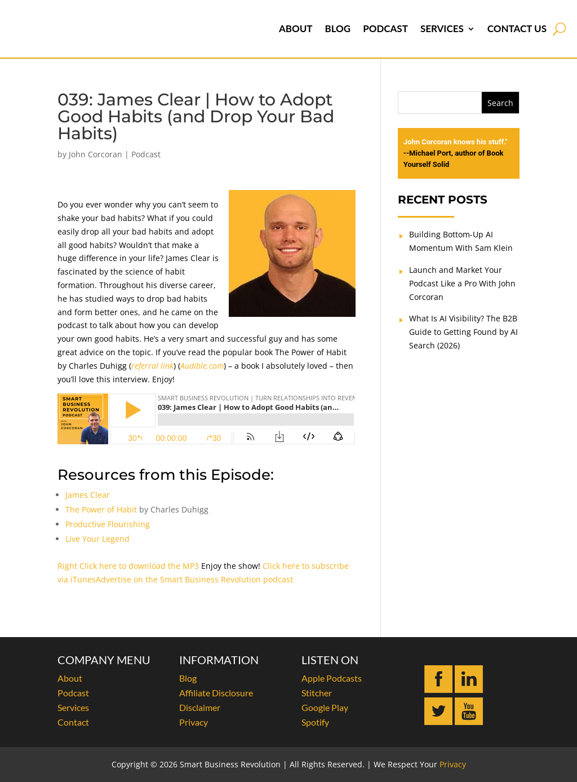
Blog (337, 28)
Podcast (385, 28)
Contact (73, 722)
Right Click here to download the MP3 (128, 565)
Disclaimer (199, 707)
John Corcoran (95, 154)
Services (442, 28)
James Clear (87, 494)
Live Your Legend (97, 538)
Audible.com (202, 365)
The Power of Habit (101, 509)
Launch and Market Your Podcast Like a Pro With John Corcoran (462, 283)
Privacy (193, 722)
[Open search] (559, 29)
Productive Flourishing (107, 524)
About (296, 28)
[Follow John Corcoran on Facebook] (438, 689)
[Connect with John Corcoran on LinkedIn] (469, 689)
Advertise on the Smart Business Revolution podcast (194, 579)
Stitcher (316, 692)
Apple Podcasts (331, 678)
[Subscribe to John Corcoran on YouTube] (469, 722)
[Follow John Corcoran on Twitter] (438, 722)
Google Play (324, 707)
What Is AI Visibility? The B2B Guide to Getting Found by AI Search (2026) (463, 332)
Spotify (315, 722)
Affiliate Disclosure (216, 692)
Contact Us (517, 28)
